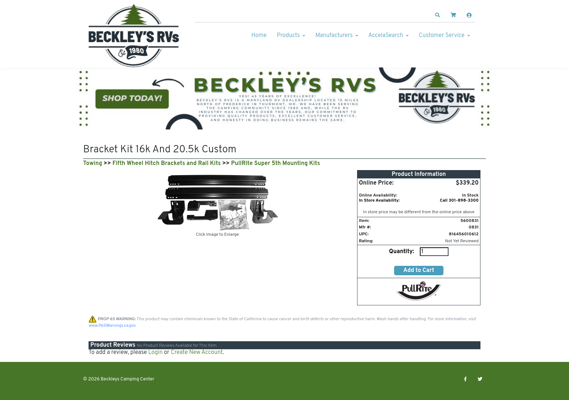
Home (259, 35)
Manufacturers (334, 35)
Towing (92, 163)
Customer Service (441, 35)
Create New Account (196, 352)
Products (288, 35)
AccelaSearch (385, 35)
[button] (437, 15)
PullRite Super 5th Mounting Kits (275, 163)
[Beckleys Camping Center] (134, 35)
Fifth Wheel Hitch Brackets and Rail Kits (166, 163)
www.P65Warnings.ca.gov (112, 326)
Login (155, 352)
